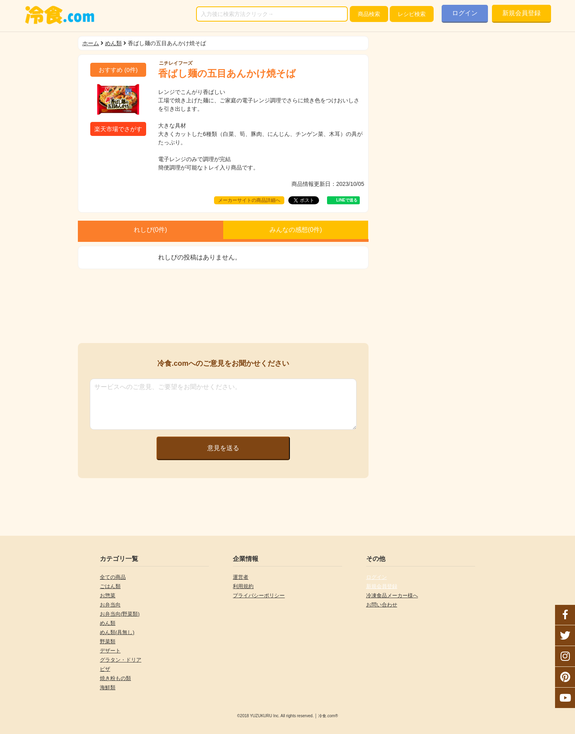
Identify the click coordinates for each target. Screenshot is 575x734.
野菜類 (107, 641)
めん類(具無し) (117, 632)
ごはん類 (110, 586)
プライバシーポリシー (259, 595)
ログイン (465, 13)
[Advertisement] (223, 306)
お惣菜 (107, 595)
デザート (110, 650)
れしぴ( (150, 229)
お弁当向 (110, 604)
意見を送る (223, 448)
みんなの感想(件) (296, 229)
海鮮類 (107, 687)
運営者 (240, 577)
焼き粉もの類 (115, 678)
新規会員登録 (521, 13)
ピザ (105, 669)
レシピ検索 (412, 14)
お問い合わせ (381, 604)
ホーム (90, 43)
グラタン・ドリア (120, 659)
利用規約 (243, 586)
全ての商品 (113, 577)
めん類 (113, 43)
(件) (118, 69)
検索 (369, 14)
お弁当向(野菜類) (120, 613)
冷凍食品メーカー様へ (392, 595)
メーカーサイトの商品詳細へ (249, 200)
